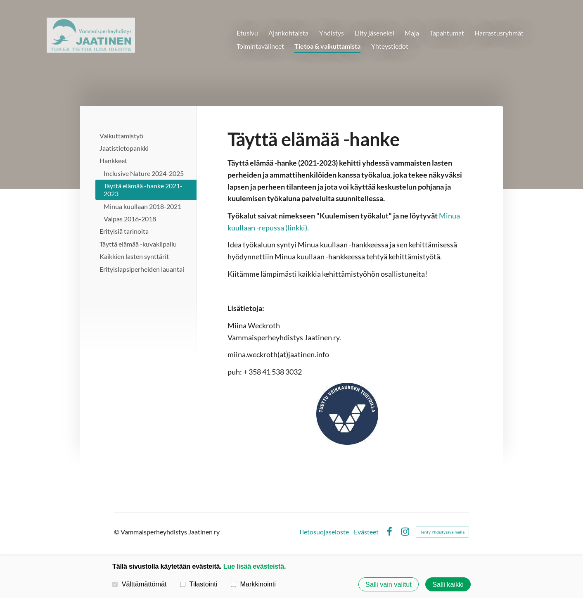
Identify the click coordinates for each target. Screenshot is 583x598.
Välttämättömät (139, 584)
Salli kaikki (448, 584)
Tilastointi (198, 584)
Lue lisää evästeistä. (254, 566)
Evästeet (366, 532)
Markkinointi (253, 584)
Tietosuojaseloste (324, 532)
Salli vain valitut (388, 584)
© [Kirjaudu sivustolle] (117, 532)
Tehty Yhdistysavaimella (442, 531)
